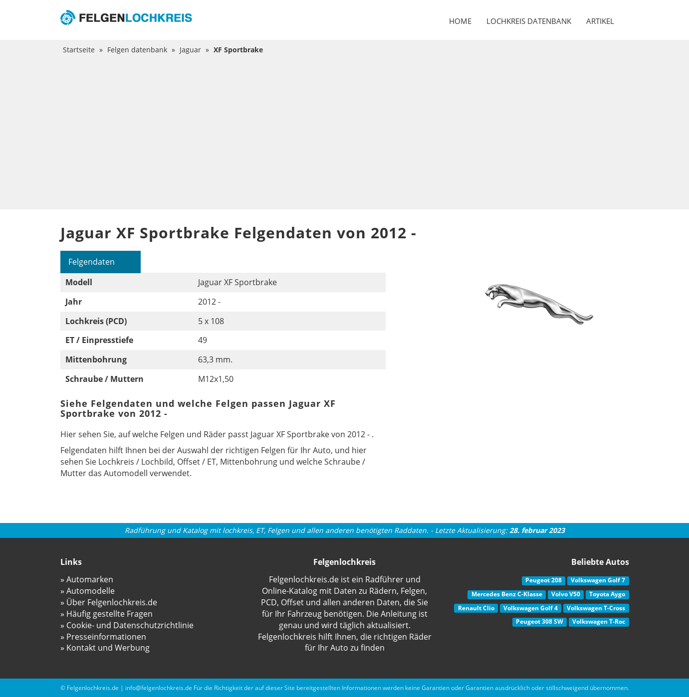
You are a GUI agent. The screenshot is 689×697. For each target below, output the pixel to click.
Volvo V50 (565, 594)
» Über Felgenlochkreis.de (108, 602)
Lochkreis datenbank (528, 21)
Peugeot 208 (543, 580)
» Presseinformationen (103, 636)
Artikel (600, 21)
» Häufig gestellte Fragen (106, 613)
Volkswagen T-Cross (596, 608)
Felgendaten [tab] (91, 261)
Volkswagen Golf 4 (530, 608)
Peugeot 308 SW (539, 621)
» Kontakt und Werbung (105, 647)
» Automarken (86, 579)
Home (460, 21)
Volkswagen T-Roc (598, 621)
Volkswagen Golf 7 (598, 580)
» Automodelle (87, 590)
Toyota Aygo (607, 594)
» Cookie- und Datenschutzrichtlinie (127, 625)
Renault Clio (476, 608)
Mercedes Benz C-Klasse (506, 594)
